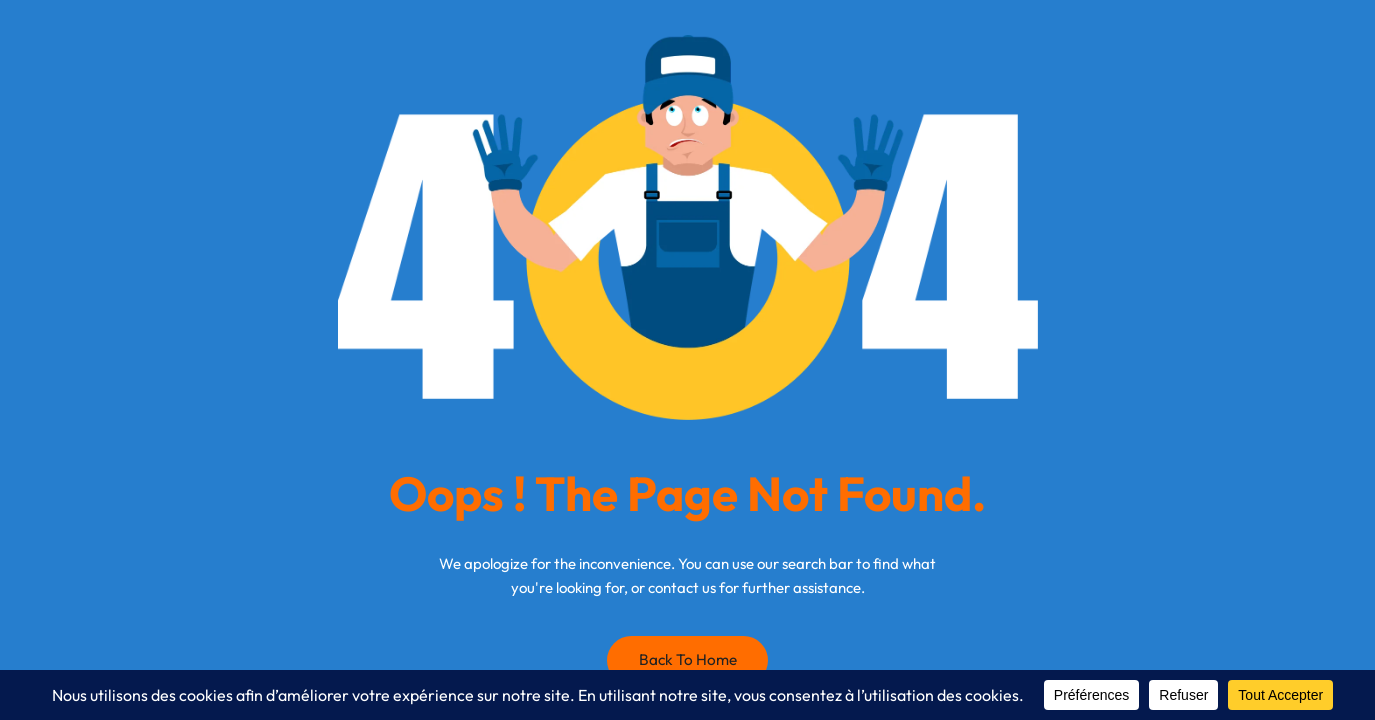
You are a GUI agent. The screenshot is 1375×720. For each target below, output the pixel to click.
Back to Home (688, 659)
